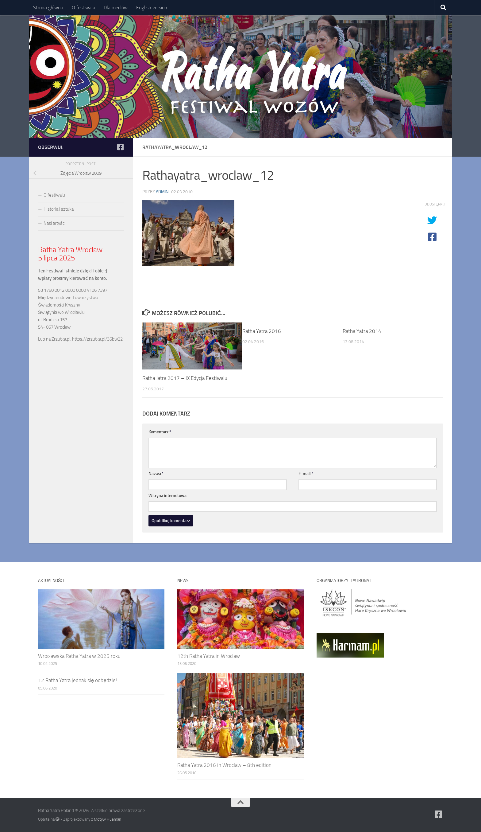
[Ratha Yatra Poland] (120, 147)
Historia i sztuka (59, 209)
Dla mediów (116, 7)
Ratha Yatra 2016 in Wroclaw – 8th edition (224, 765)
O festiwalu (83, 7)
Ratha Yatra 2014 (362, 331)
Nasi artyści (54, 223)
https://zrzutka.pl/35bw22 (97, 339)
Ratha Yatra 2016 (261, 331)
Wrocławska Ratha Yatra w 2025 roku (79, 656)
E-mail (306, 473)
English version (151, 7)
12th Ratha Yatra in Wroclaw (208, 656)
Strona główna (48, 7)
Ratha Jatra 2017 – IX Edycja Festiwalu (184, 378)
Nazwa (156, 473)
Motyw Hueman (107, 819)
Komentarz (159, 432)
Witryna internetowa (167, 495)
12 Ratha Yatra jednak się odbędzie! (77, 680)
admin (162, 191)
